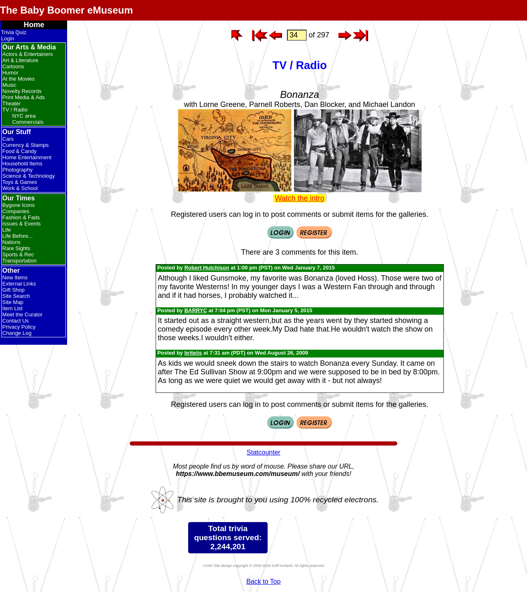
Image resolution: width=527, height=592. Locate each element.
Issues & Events (21, 224)
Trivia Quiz (14, 32)
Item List (12, 308)
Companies (16, 211)
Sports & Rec (18, 254)
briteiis (193, 353)
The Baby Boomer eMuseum (66, 10)
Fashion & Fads (21, 217)
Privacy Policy (19, 327)
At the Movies (18, 79)
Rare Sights (16, 248)
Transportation (19, 261)
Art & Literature (20, 60)
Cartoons (13, 66)
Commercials (28, 122)
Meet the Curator (22, 314)
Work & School (20, 188)
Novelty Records (22, 91)
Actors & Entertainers (27, 54)
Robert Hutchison (206, 268)
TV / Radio (15, 110)
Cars (8, 139)
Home (34, 25)
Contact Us (15, 321)
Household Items (22, 163)
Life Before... (17, 236)
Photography (17, 170)
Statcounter (263, 452)
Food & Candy (19, 151)
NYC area (24, 116)
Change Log (17, 333)
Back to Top (263, 581)
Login (7, 38)
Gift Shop (13, 290)
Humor (10, 73)
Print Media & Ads (23, 97)
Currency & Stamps (25, 145)
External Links (19, 284)
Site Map (12, 302)
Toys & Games (19, 182)
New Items (15, 277)
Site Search (16, 296)
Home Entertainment (26, 157)
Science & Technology (28, 176)
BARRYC (195, 310)
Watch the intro (299, 198)
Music (9, 85)
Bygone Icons (18, 205)
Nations (11, 242)
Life (6, 230)
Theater (11, 103)
